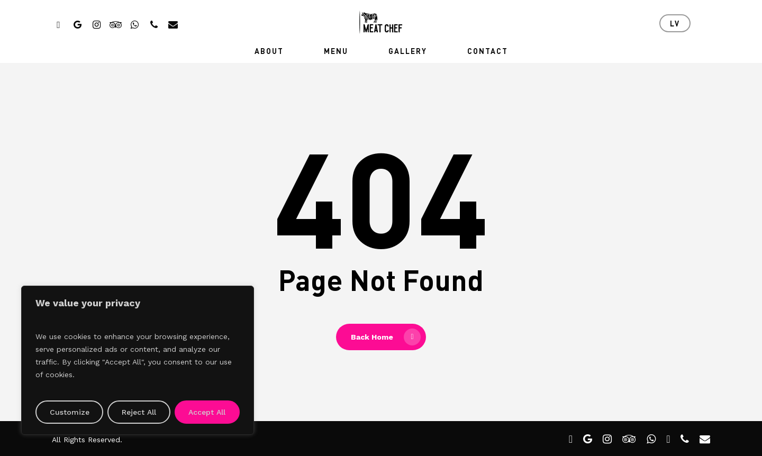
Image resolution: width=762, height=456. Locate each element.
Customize (69, 412)
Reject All (139, 412)
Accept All (206, 412)
